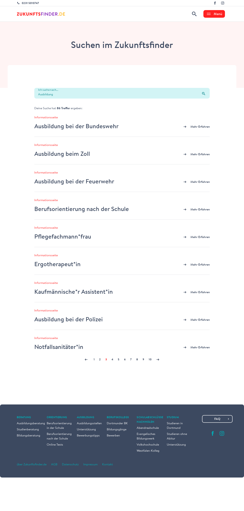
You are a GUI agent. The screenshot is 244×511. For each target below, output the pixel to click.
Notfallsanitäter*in (58, 347)
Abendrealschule (148, 428)
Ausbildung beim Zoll (62, 154)
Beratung (24, 417)
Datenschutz (70, 464)
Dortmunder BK (117, 423)
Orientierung (57, 417)
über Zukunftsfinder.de (32, 464)
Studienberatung (28, 429)
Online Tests (55, 444)
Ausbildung (85, 417)
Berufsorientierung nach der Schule (81, 209)
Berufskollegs (118, 417)
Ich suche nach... (48, 90)
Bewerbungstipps (88, 435)
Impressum (90, 464)
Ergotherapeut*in (57, 265)
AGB (54, 464)
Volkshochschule (148, 444)
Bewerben (113, 435)
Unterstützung (86, 429)
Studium (173, 417)
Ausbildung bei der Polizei (68, 320)
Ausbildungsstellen (89, 423)
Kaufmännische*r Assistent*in (73, 292)
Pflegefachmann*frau (62, 237)
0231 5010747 (30, 3)
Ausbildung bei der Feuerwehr (74, 182)
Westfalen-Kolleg (148, 450)
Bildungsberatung (28, 435)
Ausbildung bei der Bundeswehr (76, 127)
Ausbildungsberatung (31, 423)
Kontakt (107, 464)
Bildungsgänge (116, 429)
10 (150, 359)
